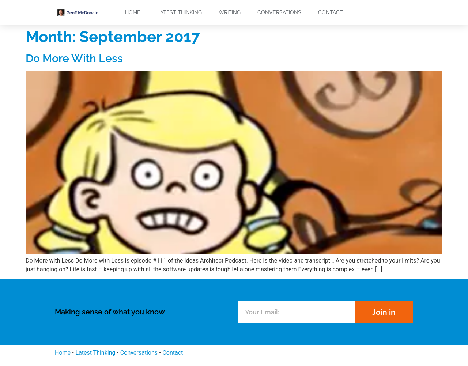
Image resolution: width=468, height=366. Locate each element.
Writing (230, 12)
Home (132, 12)
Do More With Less (74, 58)
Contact (330, 12)
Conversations (279, 12)
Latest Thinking (179, 12)
